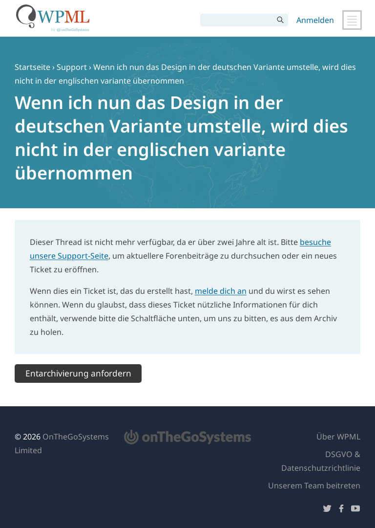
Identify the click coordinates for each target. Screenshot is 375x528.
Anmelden (315, 20)
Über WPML (338, 436)
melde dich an (221, 291)
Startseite (32, 67)
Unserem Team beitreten (314, 485)
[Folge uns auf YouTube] (355, 510)
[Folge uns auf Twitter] (327, 510)
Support (72, 67)
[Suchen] (236, 20)
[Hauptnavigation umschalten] (352, 20)
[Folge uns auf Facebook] (341, 510)
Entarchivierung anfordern (78, 373)
